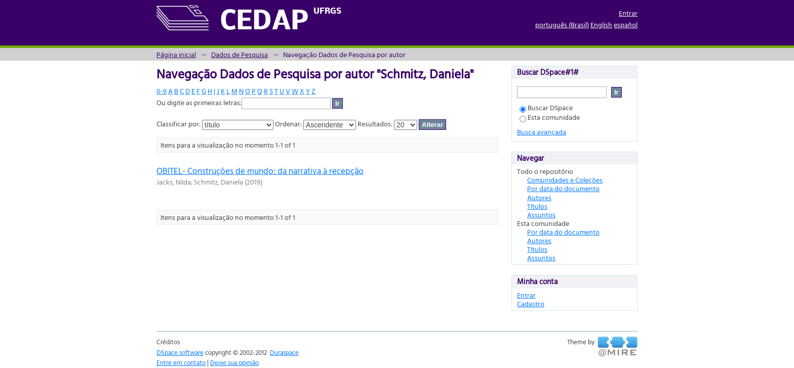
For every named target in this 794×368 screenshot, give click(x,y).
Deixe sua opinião (234, 362)
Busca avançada (541, 131)
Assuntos (541, 214)
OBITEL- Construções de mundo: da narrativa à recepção (260, 170)
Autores (539, 197)
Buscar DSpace (546, 107)
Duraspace (284, 352)
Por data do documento (563, 188)
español (626, 24)
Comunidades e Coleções (565, 179)
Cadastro (530, 303)
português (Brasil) (562, 24)
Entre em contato (181, 362)
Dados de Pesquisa (239, 54)
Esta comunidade (550, 117)
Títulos (537, 206)
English (601, 24)
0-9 (161, 90)
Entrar (628, 13)
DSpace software (180, 352)
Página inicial (176, 54)
